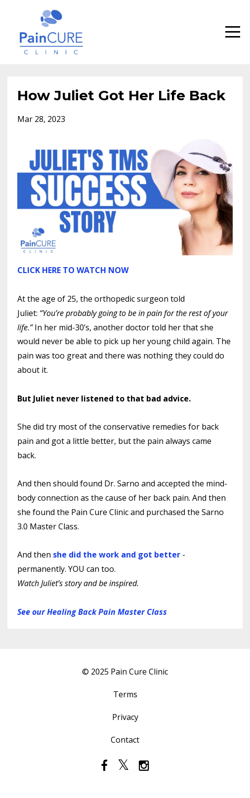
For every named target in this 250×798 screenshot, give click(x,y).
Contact (125, 739)
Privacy (125, 717)
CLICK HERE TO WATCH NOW (72, 270)
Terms (125, 694)
